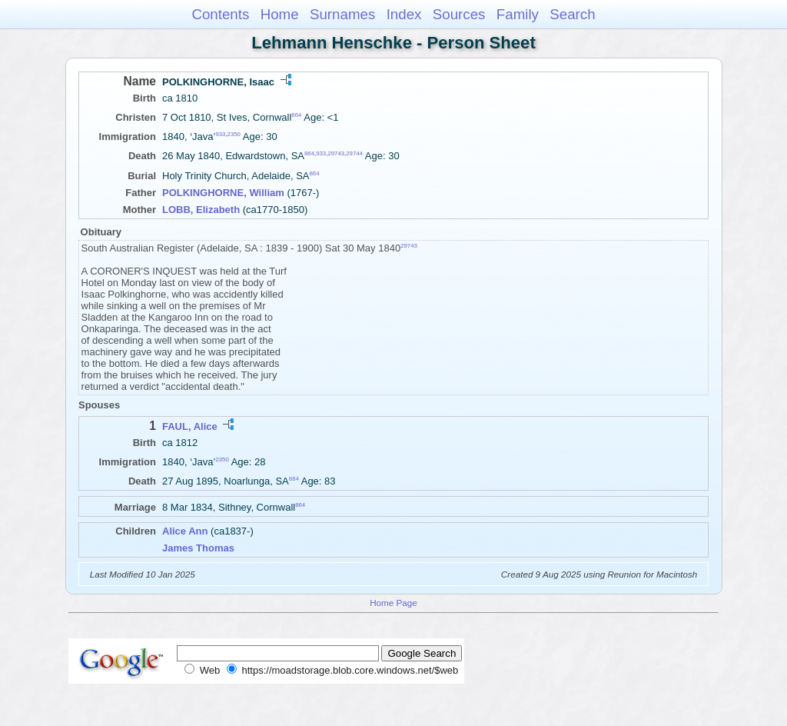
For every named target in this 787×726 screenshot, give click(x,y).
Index (404, 14)
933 (220, 134)
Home (280, 14)
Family (517, 14)
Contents (220, 14)
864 (296, 115)
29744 (354, 153)
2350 (234, 134)
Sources (459, 14)
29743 (335, 153)
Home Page (393, 603)
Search (572, 14)
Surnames (342, 14)
